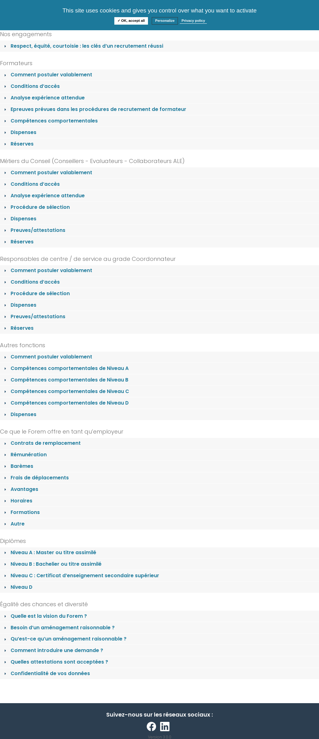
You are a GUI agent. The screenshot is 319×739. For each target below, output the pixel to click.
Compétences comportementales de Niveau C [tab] (65, 391)
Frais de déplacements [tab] (35, 477)
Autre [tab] (13, 524)
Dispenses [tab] (19, 132)
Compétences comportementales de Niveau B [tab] (65, 380)
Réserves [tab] (18, 144)
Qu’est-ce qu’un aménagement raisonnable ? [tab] (64, 639)
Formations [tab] (21, 512)
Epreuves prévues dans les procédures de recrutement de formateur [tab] (94, 109)
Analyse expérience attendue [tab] (43, 97)
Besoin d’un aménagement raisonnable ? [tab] (58, 627)
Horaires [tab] (17, 500)
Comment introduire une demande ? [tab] (52, 650)
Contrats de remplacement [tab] (41, 443)
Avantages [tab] (20, 489)
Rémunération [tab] (24, 454)
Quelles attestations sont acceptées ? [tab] (55, 662)
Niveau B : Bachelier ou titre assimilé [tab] (52, 564)
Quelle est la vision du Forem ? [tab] (44, 616)
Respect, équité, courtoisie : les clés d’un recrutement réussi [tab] (83, 46)
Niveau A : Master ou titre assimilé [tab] (49, 552)
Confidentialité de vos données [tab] (46, 673)
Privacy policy (193, 20)
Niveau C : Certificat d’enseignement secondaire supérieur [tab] (81, 575)
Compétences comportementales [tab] (50, 121)
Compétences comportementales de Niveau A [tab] (65, 368)
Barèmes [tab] (18, 466)
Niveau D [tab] (17, 587)
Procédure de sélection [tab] (36, 207)
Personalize (165, 20)
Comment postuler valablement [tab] (47, 74)
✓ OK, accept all (131, 20)
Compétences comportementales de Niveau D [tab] (65, 403)
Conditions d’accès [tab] (31, 86)
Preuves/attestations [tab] (34, 230)
